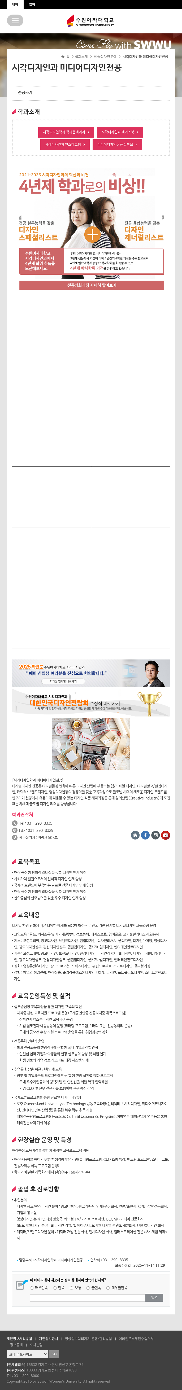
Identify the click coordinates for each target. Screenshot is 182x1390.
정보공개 (16, 1345)
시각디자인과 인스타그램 (63, 145)
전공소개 (25, 92)
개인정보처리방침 (19, 1339)
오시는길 (36, 1345)
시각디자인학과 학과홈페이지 (64, 132)
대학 (15, 5)
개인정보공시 (48, 1339)
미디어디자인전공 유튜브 (115, 145)
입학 (32, 5)
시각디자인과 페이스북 (118, 132)
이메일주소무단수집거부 (136, 1339)
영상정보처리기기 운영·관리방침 (88, 1339)
